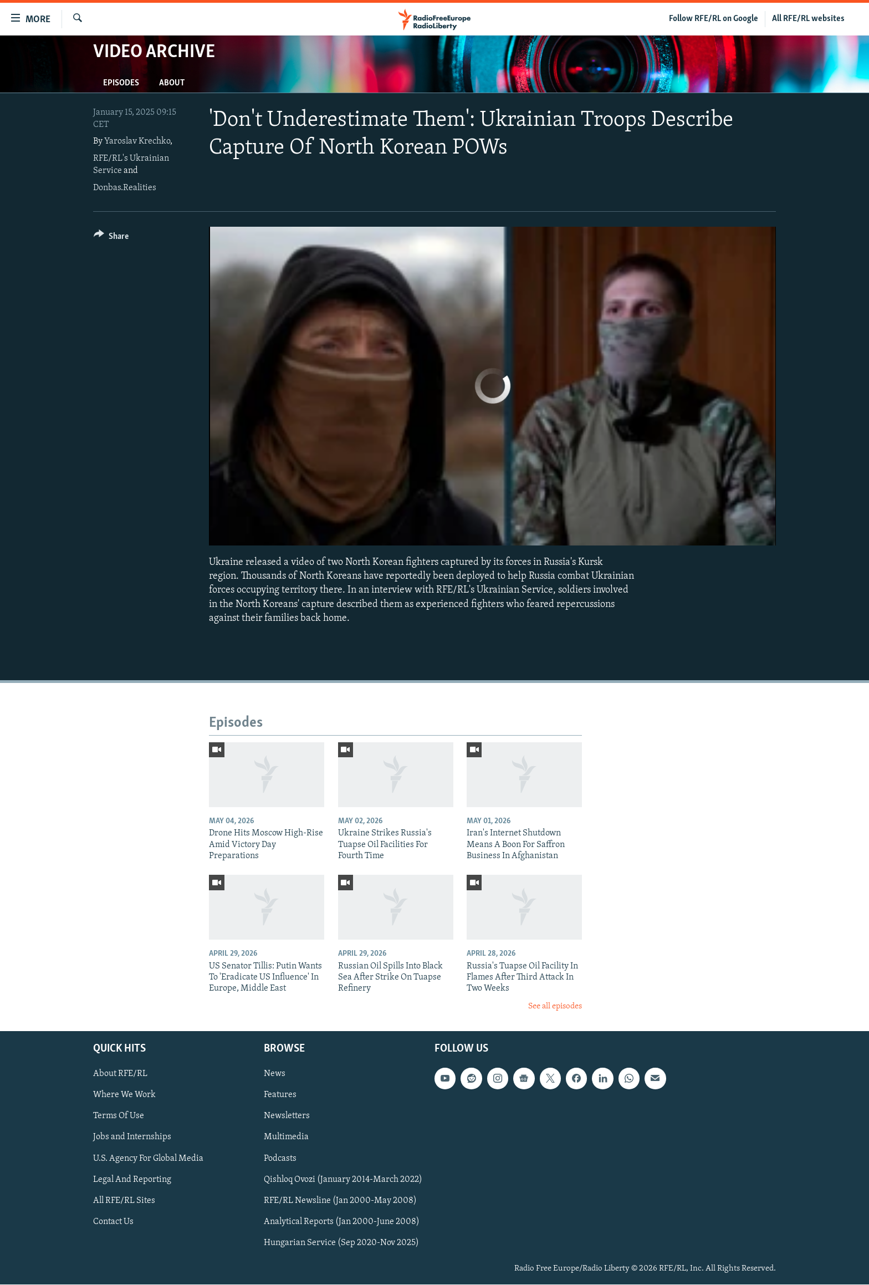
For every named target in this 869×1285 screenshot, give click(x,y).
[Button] (111, 238)
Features (280, 1095)
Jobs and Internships (132, 1137)
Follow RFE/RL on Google (713, 18)
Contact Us (113, 1221)
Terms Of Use (118, 1116)
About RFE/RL (120, 1074)
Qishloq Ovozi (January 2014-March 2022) (343, 1179)
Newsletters (287, 1116)
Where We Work (124, 1095)
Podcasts (280, 1158)
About (172, 83)
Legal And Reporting (132, 1179)
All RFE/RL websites (808, 18)
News (274, 1074)
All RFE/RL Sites (124, 1200)
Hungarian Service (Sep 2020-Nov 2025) (341, 1242)
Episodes (121, 83)
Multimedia (286, 1137)
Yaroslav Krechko (137, 141)
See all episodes (555, 1006)
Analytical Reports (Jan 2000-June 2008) (342, 1221)
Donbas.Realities (124, 187)
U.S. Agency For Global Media (148, 1158)
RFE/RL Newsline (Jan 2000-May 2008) (340, 1200)
